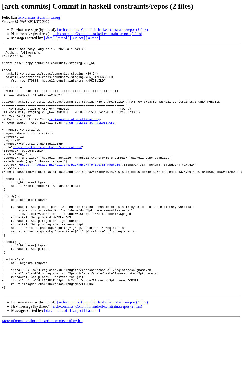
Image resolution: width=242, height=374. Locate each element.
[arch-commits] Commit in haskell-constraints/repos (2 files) (102, 30)
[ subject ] (77, 38)
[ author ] (93, 38)
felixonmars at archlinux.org (39, 17)
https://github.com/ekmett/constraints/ (47, 167)
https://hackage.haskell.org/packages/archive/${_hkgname (70, 188)
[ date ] (49, 38)
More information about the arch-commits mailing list (42, 370)
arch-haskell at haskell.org (90, 138)
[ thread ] (62, 38)
